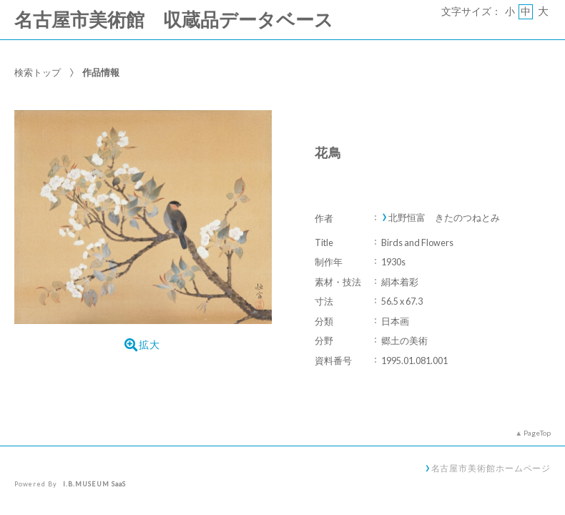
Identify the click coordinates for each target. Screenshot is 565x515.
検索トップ (37, 72)
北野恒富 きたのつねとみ (444, 217)
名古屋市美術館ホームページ (491, 468)
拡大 (142, 344)
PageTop (537, 432)
